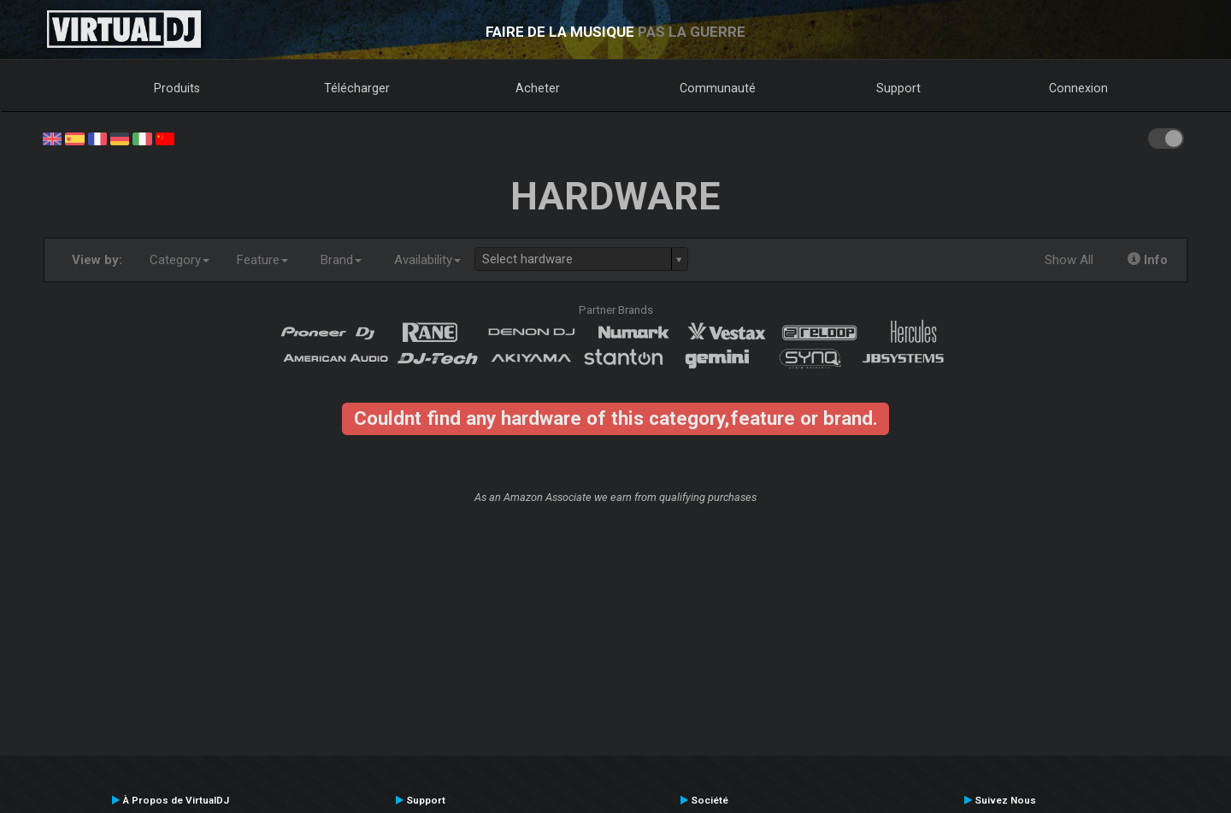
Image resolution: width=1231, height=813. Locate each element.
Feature (262, 260)
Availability (427, 260)
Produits (177, 88)
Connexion (1078, 88)
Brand (341, 260)
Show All (1069, 260)
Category (179, 260)
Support (898, 88)
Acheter (537, 88)
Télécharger (357, 88)
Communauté (718, 88)
